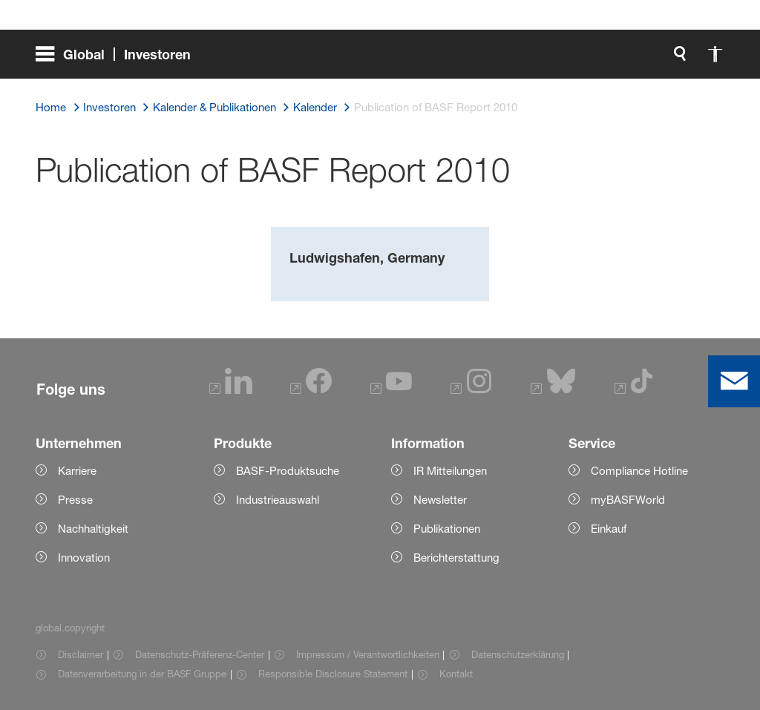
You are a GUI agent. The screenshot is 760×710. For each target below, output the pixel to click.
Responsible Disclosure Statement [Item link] (332, 674)
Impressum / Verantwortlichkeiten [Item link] (367, 654)
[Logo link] (665, 59)
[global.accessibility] (560, 59)
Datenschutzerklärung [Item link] (517, 654)
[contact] (734, 381)
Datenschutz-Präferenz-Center (199, 654)
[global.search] (524, 59)
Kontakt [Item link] (456, 674)
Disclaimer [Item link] (80, 654)
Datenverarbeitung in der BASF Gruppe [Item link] (142, 674)
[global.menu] (119, 59)
